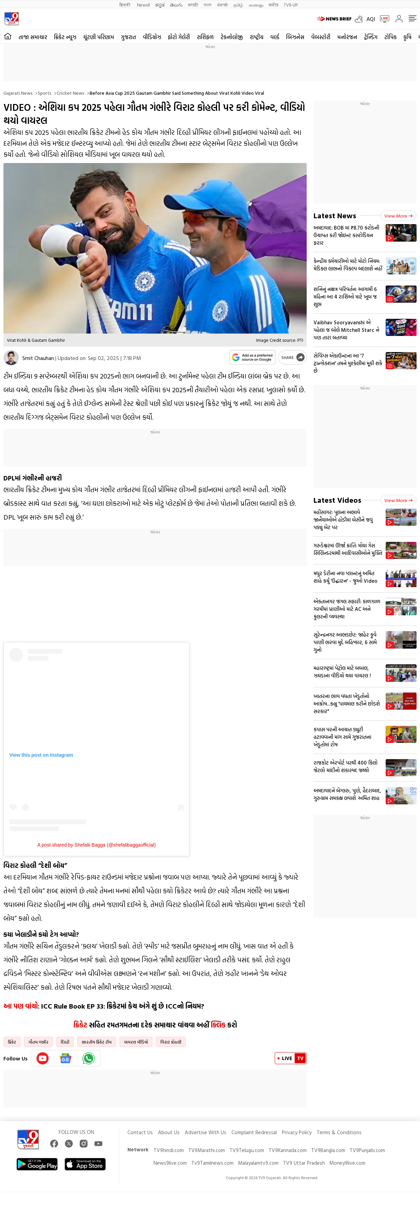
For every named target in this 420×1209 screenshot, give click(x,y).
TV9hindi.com (169, 1150)
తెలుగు (176, 4)
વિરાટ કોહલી (170, 1042)
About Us (169, 1132)
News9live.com (170, 1163)
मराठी (193, 4)
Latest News (335, 215)
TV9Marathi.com (206, 1150)
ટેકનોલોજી (231, 37)
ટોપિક (390, 37)
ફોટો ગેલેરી (179, 37)
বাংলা (208, 4)
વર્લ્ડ (274, 37)
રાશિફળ (205, 37)
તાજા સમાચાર (33, 37)
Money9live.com (347, 1163)
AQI (370, 19)
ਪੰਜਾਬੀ (222, 4)
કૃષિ (407, 37)
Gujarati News (18, 92)
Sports (45, 92)
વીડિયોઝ (152, 37)
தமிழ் (238, 4)
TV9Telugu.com (246, 1150)
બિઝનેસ (295, 37)
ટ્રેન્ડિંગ (370, 37)
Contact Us (140, 1132)
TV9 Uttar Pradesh (304, 1163)
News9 (143, 4)
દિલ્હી (65, 1042)
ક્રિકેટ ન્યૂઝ (65, 37)
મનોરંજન (347, 37)
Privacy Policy (296, 1132)
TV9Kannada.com (288, 1150)
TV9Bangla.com (328, 1150)
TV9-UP (291, 4)
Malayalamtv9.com (258, 1163)
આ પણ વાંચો (20, 1006)
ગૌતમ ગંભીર (38, 1042)
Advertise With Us (205, 1132)
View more (398, 215)
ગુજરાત (128, 37)
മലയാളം (256, 4)
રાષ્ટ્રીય (256, 37)
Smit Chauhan (38, 358)
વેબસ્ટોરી (320, 37)
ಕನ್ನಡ (159, 4)
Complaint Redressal (254, 1132)
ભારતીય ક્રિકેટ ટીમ (97, 1042)
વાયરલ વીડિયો (136, 1042)
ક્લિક (218, 1025)
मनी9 (273, 4)
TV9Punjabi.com (367, 1150)
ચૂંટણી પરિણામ (98, 37)
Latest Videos (337, 499)
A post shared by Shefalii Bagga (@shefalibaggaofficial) (96, 845)
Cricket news (70, 92)
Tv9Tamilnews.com (212, 1163)
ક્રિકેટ (80, 1025)
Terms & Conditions (339, 1132)
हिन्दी (126, 4)
